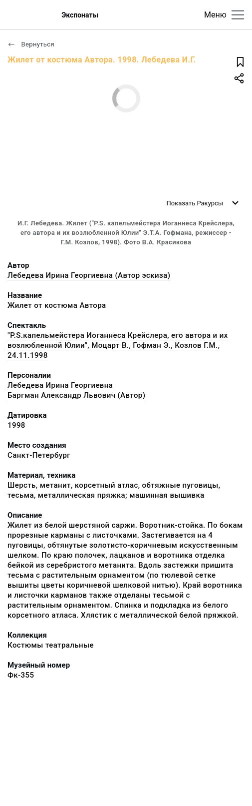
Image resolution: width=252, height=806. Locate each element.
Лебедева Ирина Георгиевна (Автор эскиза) (88, 275)
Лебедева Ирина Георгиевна (60, 385)
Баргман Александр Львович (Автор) (76, 395)
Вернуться (30, 44)
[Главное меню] (238, 14)
